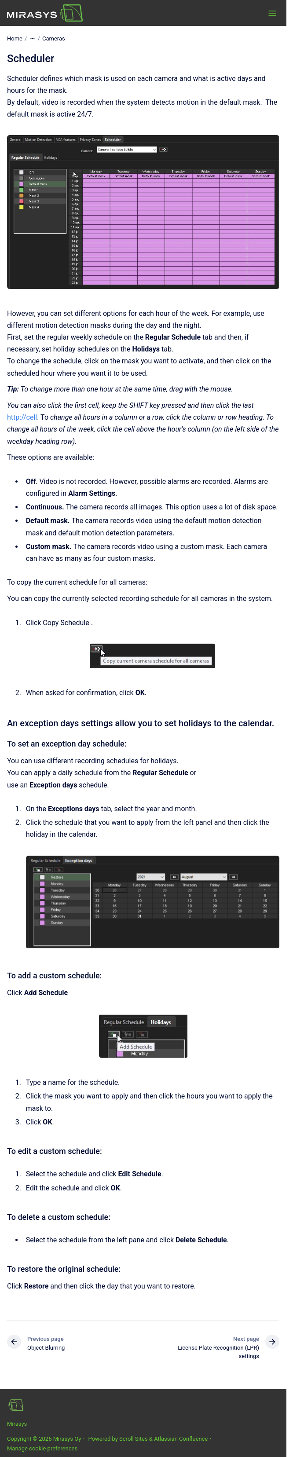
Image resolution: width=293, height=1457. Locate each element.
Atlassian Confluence (181, 1438)
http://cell (22, 417)
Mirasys (17, 1423)
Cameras (53, 38)
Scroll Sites (133, 1438)
